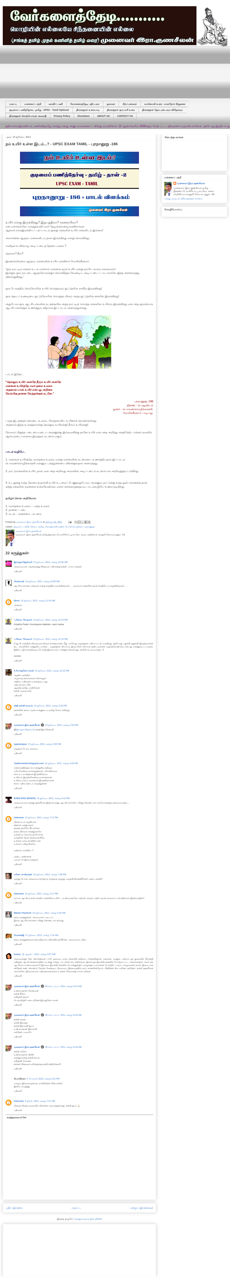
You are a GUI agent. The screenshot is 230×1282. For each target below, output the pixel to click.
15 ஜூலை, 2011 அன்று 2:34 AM (49, 913)
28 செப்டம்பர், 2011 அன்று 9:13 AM (63, 986)
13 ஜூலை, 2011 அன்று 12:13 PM (50, 619)
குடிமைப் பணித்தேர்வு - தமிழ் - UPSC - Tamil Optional (39, 110)
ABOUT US (103, 116)
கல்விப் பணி (56, 104)
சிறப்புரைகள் (130, 104)
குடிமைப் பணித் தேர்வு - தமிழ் (28, 526)
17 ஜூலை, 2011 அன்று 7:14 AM (41, 935)
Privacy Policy (62, 116)
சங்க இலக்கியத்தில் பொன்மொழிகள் (63, 526)
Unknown (19, 817)
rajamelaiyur (20, 744)
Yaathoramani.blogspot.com (29, 763)
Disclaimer (84, 116)
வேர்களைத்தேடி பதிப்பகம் (84, 104)
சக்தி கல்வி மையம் (23, 705)
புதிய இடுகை (14, 1207)
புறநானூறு (89, 526)
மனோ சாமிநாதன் (23, 874)
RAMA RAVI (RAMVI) (25, 798)
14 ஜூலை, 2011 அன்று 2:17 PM (41, 893)
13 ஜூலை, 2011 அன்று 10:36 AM (50, 562)
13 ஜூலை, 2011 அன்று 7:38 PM (49, 874)
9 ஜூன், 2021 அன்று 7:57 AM (40, 1101)
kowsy (17, 954)
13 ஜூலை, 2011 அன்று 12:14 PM (50, 639)
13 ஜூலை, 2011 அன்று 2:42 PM (50, 705)
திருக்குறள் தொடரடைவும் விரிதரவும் (162, 110)
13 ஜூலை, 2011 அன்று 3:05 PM (44, 744)
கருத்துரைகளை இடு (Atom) (88, 1219)
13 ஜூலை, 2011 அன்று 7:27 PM (41, 817)
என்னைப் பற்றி (32, 104)
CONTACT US (125, 116)
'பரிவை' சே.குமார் (23, 619)
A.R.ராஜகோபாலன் (24, 670)
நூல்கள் (111, 104)
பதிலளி (18, 571)
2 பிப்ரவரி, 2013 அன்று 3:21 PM (43, 1078)
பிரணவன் (19, 581)
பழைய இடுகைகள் (141, 1207)
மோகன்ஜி (19, 935)
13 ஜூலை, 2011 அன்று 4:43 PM (61, 763)
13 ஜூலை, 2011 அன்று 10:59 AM (42, 581)
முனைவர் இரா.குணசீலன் (27, 725)
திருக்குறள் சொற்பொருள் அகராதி (27, 116)
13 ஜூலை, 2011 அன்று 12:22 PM (52, 670)
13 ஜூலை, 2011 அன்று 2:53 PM (61, 725)
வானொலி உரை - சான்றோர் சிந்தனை (164, 104)
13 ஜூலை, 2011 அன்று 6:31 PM (53, 798)
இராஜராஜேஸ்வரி (23, 562)
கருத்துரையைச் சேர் (17, 1117)
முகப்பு (13, 104)
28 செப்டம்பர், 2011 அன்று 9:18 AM (63, 1047)
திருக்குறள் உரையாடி (87, 110)
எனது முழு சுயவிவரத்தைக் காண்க (183, 198)
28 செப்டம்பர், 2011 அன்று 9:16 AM (63, 1015)
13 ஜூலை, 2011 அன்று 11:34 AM (38, 600)
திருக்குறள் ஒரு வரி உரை (121, 110)
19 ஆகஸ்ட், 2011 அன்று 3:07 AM (39, 954)
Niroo (17, 600)
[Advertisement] (48, 70)
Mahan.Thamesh (22, 913)
